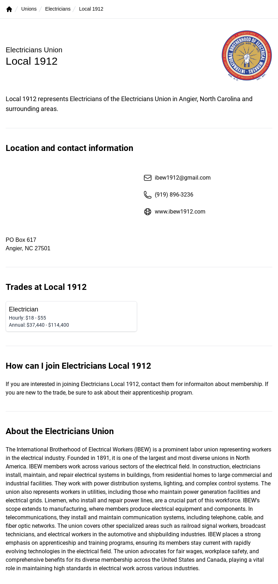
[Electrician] (71, 316)
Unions (29, 9)
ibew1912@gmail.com (177, 178)
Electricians (58, 9)
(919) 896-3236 (168, 195)
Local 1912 (91, 9)
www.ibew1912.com (174, 212)
